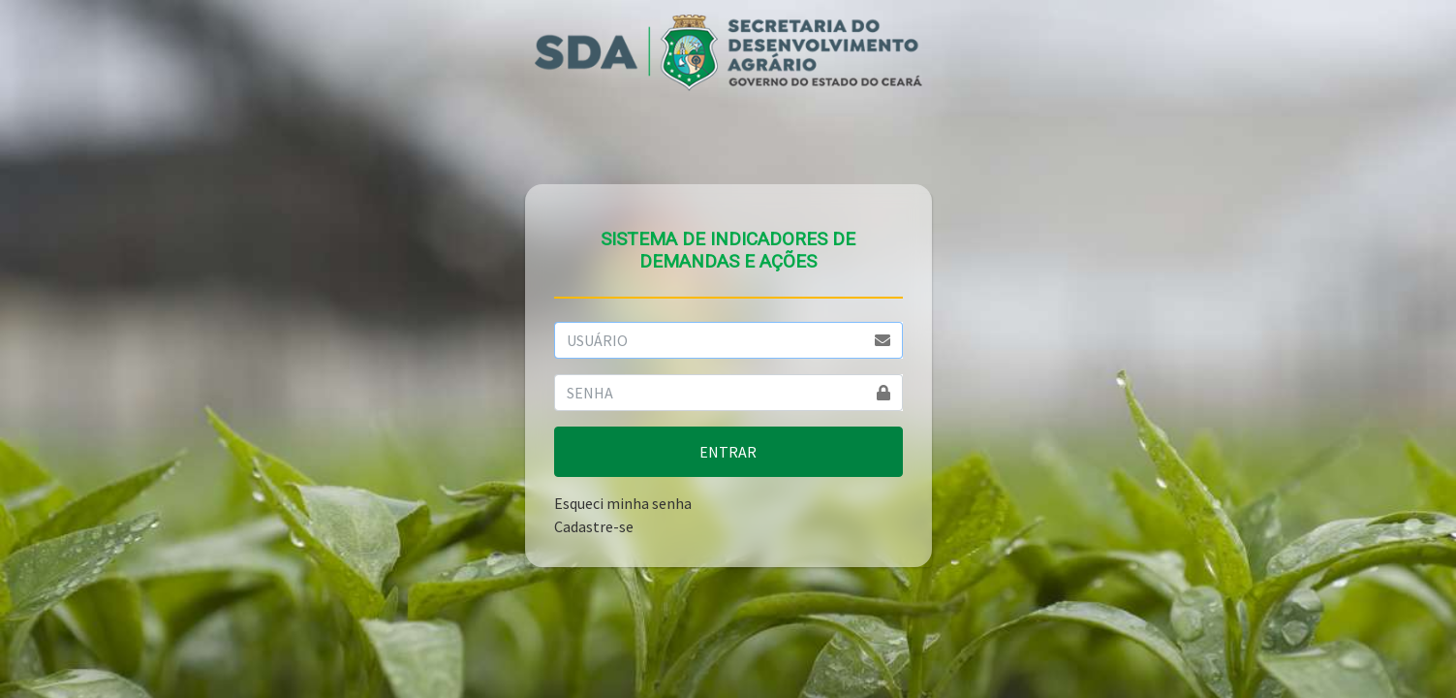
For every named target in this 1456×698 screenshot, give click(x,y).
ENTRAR (728, 451)
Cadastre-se (594, 526)
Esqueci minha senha (623, 503)
